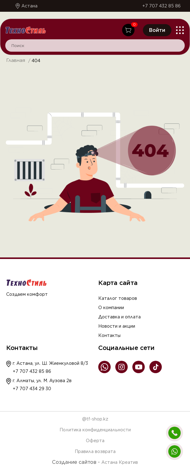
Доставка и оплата (119, 316)
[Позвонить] (174, 433)
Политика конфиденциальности (95, 429)
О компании (111, 307)
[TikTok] (155, 367)
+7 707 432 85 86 (161, 5)
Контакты (109, 335)
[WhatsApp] (104, 367)
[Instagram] (121, 367)
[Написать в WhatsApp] (174, 451)
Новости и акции (116, 326)
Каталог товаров (117, 298)
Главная (15, 60)
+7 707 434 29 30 (32, 388)
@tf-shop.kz (95, 418)
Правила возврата (95, 451)
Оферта (95, 440)
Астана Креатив (119, 462)
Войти (157, 30)
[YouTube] (138, 367)
